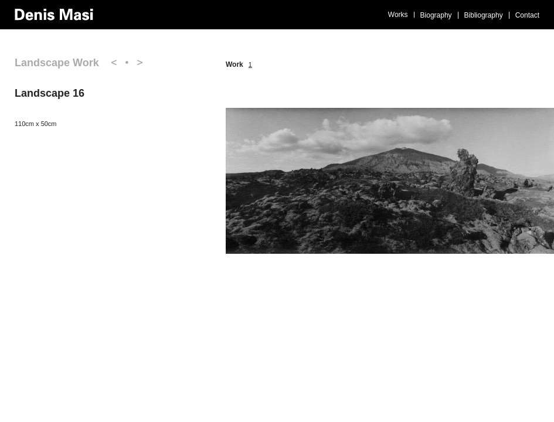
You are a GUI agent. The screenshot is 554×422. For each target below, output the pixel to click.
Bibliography (483, 15)
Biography (436, 15)
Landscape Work (57, 63)
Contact (527, 15)
